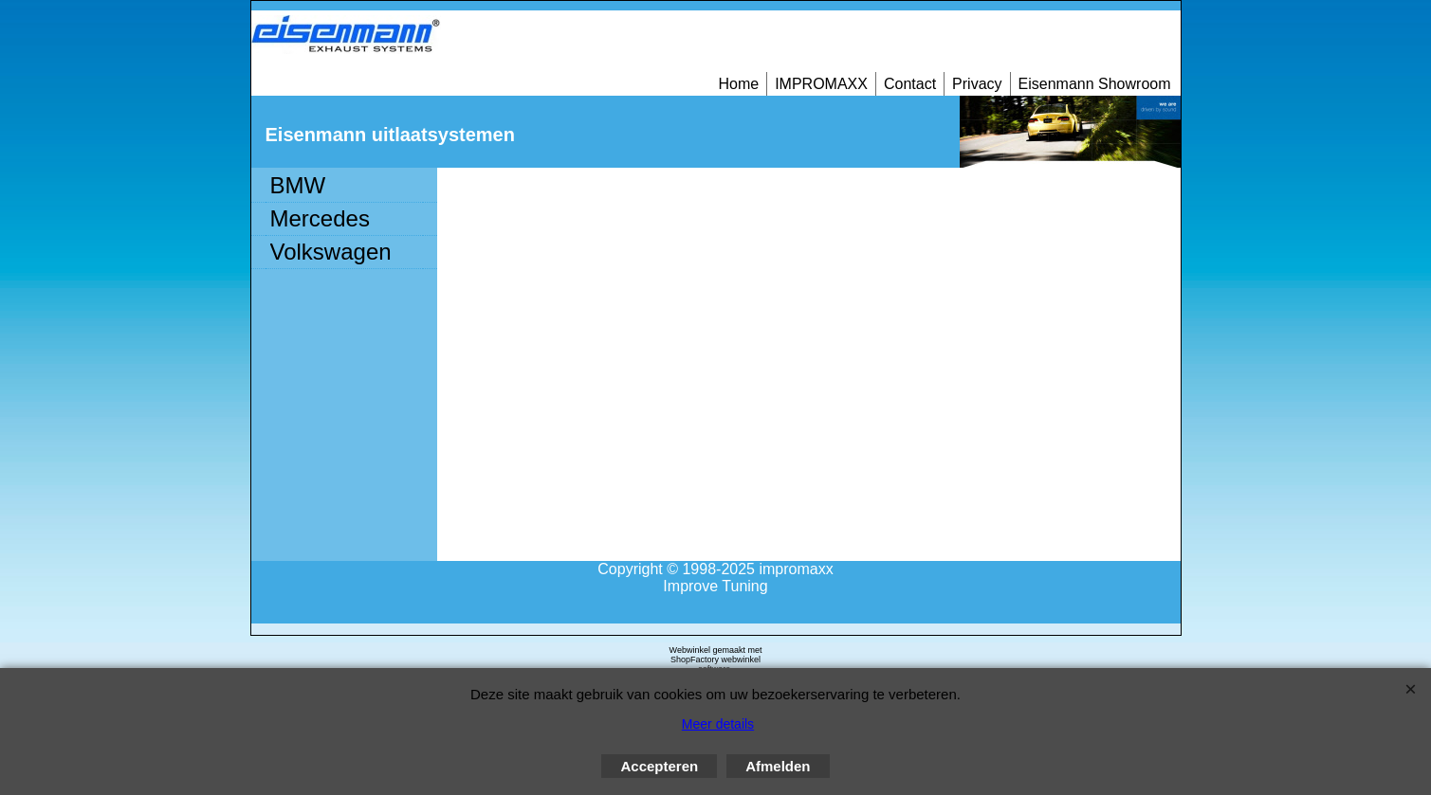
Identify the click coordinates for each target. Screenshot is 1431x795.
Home (738, 84)
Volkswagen (331, 251)
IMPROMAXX (821, 84)
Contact (910, 84)
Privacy (976, 84)
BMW (298, 185)
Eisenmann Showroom (1094, 84)
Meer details (718, 724)
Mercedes (320, 218)
